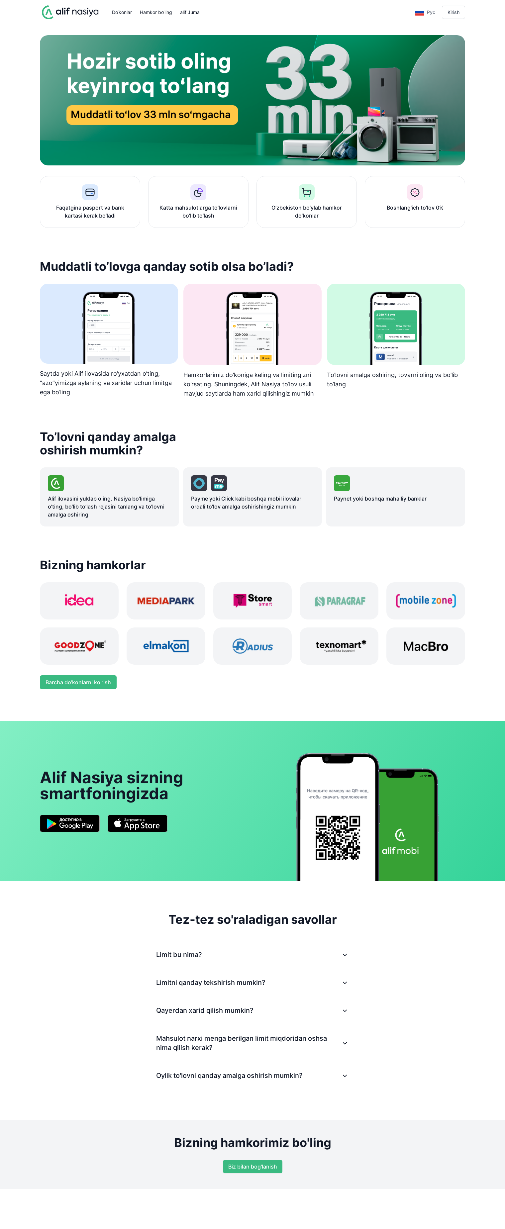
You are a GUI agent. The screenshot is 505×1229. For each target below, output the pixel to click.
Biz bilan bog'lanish (252, 1166)
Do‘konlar (122, 12)
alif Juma (190, 12)
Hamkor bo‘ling (156, 12)
